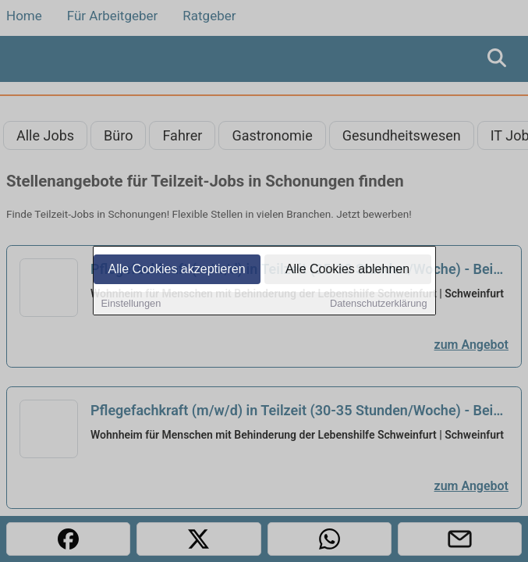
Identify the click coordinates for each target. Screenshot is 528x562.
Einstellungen (131, 304)
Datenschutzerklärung (378, 304)
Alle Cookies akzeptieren (176, 269)
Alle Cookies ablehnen (347, 269)
